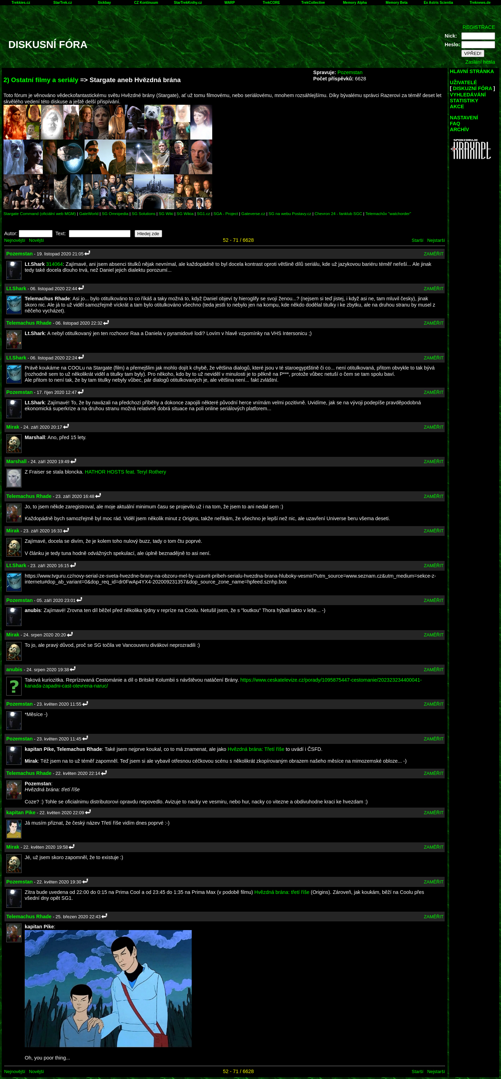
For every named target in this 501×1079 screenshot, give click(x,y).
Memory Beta (397, 3)
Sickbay (104, 3)
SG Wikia (185, 213)
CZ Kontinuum (146, 3)
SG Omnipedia (115, 213)
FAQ (455, 123)
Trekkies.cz (20, 3)
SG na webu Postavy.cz (290, 213)
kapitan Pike (20, 812)
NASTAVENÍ (464, 117)
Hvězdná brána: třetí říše (281, 892)
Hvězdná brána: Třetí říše (256, 749)
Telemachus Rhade (28, 323)
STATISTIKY (464, 100)
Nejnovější (14, 240)
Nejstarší (436, 240)
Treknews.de (480, 3)
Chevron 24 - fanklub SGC (338, 213)
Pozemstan (350, 72)
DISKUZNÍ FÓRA (472, 88)
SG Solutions (143, 213)
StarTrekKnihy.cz (188, 3)
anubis (14, 669)
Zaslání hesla (480, 62)
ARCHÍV (459, 129)
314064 (54, 264)
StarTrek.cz (62, 3)
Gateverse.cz (253, 213)
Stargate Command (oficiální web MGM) (39, 213)
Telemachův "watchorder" (388, 213)
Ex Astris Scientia (438, 3)
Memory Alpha (355, 3)
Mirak (12, 427)
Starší (417, 240)
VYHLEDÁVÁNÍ (468, 94)
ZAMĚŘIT (434, 253)
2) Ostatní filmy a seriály (40, 80)
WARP (229, 3)
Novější (36, 240)
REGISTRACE (478, 27)
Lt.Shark (16, 288)
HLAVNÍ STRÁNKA (472, 71)
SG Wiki (166, 213)
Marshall (16, 461)
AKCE (457, 106)
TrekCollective (313, 3)
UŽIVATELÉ (463, 82)
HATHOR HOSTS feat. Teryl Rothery (125, 472)
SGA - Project (225, 213)
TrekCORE (271, 3)
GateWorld (88, 213)
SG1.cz (203, 213)
